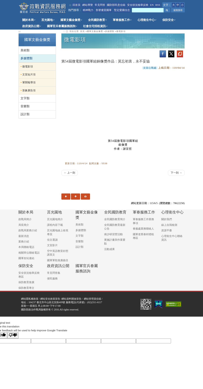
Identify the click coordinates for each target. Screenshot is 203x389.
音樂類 (25, 106)
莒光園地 (47, 19)
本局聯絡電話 (26, 247)
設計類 (25, 114)
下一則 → (176, 172)
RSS (157, 5)
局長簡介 (23, 225)
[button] (167, 10)
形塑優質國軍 (104, 10)
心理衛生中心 (147, 19)
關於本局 (28, 19)
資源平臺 (166, 230)
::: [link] (64, 31)
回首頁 (76, 5)
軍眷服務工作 (122, 19)
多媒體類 (27, 58)
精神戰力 (88, 10)
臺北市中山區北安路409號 (51, 302)
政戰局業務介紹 (27, 230)
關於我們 (166, 219)
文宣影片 (52, 245)
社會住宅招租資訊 (95, 26)
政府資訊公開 (31, 26)
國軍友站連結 (26, 258)
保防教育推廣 (26, 282)
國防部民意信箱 (116, 5)
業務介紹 (23, 241)
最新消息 (23, 236)
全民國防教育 (97, 19)
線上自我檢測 (169, 225)
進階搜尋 (177, 10)
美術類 (25, 50)
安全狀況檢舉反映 (137, 5)
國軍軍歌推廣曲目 (57, 260)
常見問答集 (53, 272)
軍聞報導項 (29, 82)
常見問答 (100, 5)
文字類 (25, 98)
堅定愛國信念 (122, 10)
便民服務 (52, 278)
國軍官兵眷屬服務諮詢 (62, 26)
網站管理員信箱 (92, 298)
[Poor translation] (13, 335)
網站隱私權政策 (29, 298)
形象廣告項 (29, 90)
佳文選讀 (52, 239)
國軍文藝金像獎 (71, 19)
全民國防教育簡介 (114, 219)
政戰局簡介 (25, 219)
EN (152, 5)
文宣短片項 (29, 74)
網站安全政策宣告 (50, 298)
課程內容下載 (55, 225)
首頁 (82, 31)
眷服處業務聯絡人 (143, 228)
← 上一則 (69, 172)
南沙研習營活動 (113, 234)
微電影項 (27, 66)
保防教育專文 (26, 288)
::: (70, 5)
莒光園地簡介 (55, 219)
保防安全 (168, 19)
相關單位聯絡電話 (29, 252)
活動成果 (109, 249)
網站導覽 (87, 5)
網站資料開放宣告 (71, 298)
